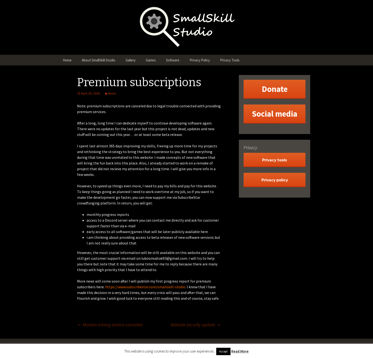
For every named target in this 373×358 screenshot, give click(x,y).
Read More (240, 351)
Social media (274, 114)
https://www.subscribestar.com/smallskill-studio (145, 286)
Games (151, 60)
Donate (275, 89)
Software (172, 60)
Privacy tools (274, 160)
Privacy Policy (200, 60)
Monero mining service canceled (109, 325)
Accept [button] (223, 351)
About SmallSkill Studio (98, 60)
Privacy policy (274, 180)
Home (67, 60)
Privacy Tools (230, 60)
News (112, 93)
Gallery (131, 60)
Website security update (196, 325)
